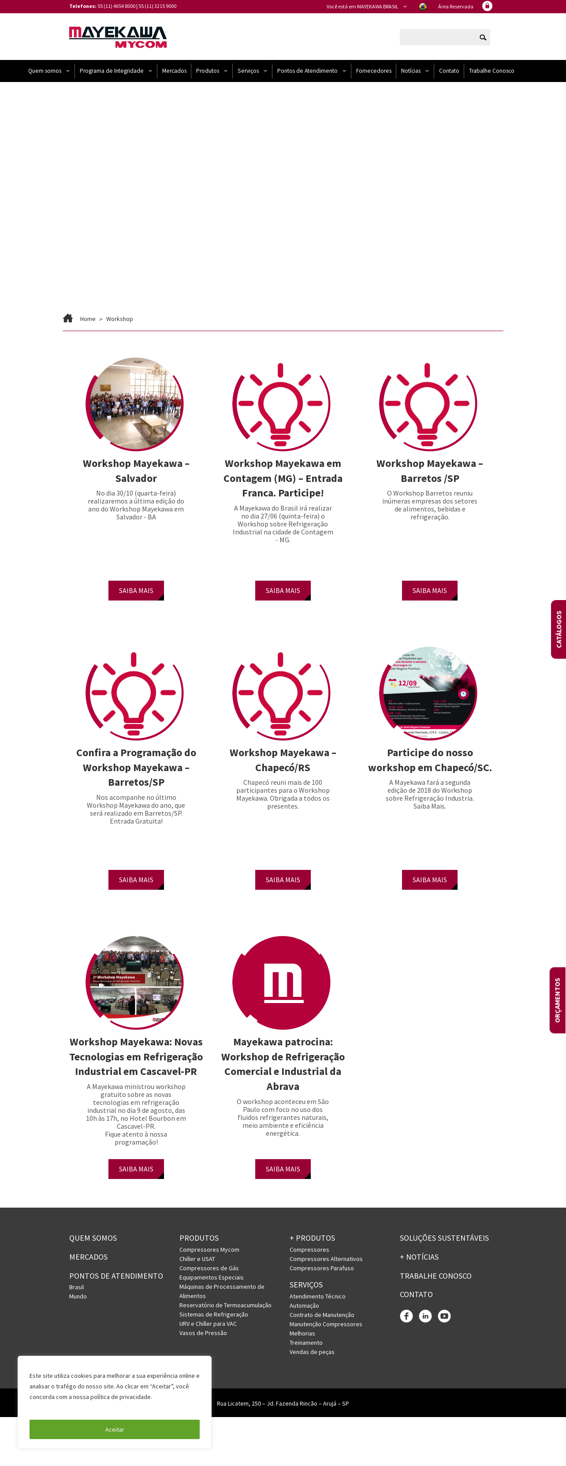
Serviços (248, 74)
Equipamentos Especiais (211, 1281)
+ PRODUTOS (312, 1242)
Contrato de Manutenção (322, 1319)
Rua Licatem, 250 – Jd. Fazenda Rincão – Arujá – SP (283, 1407)
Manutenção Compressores (326, 1328)
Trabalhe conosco (436, 1280)
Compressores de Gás (209, 1272)
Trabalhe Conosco (491, 74)
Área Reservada (455, 6)
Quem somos (44, 74)
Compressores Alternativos (326, 1263)
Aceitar (114, 1429)
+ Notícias (419, 1261)
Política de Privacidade (61, 1407)
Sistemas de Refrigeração (213, 1318)
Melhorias (302, 1337)
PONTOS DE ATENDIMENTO (116, 1280)
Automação (304, 1309)
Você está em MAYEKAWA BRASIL (362, 6)
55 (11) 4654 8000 (116, 6)
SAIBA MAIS (136, 594)
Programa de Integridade (112, 74)
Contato (449, 74)
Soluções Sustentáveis (444, 1242)
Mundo (78, 1300)
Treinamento (306, 1346)
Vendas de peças (312, 1356)
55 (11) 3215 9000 (157, 6)
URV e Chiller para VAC (208, 1328)
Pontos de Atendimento (307, 74)
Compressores (309, 1253)
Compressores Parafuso (322, 1272)
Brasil (76, 1291)
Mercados (174, 74)
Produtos (207, 74)
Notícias (411, 74)
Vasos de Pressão (203, 1337)
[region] (115, 1402)
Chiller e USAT (197, 1263)
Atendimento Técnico (318, 1300)
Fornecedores (373, 74)
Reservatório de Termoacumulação (225, 1309)
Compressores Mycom (209, 1253)
